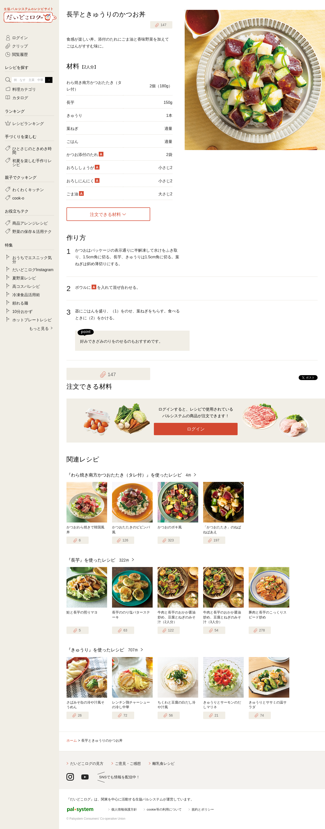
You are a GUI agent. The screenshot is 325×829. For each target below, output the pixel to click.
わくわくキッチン (28, 189)
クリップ (20, 46)
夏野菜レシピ (24, 278)
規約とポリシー (203, 809)
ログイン (196, 429)
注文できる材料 (105, 214)
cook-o (18, 198)
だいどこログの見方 (86, 763)
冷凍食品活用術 (26, 294)
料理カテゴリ (24, 89)
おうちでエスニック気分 (32, 259)
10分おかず (22, 311)
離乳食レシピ (163, 763)
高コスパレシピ (26, 286)
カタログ (20, 97)
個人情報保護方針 (124, 809)
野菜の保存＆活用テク (32, 231)
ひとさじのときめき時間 (32, 150)
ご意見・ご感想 (128, 763)
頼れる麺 (20, 303)
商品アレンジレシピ (30, 223)
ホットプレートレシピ (32, 320)
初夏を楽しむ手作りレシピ (32, 162)
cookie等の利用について (164, 809)
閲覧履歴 (20, 54)
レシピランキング (28, 123)
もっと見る (39, 328)
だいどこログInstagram (32, 269)
